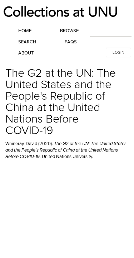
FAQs (71, 42)
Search (27, 42)
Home (24, 31)
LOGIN (118, 52)
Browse (69, 31)
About (26, 53)
